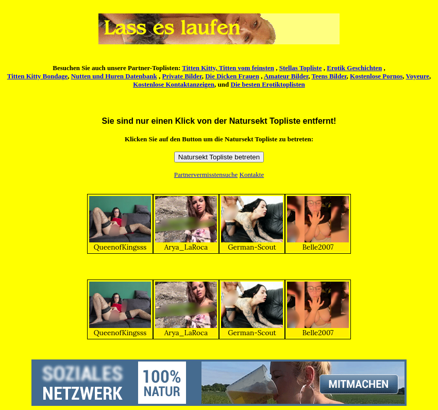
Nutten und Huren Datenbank (114, 76)
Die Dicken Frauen (232, 76)
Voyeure (418, 76)
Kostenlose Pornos (376, 76)
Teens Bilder (329, 76)
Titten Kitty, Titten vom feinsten (228, 68)
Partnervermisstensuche (206, 174)
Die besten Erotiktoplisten (268, 84)
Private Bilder (182, 76)
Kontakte (252, 174)
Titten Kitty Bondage (37, 76)
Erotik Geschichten (354, 68)
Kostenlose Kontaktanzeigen (173, 84)
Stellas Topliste (300, 68)
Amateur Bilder (286, 76)
